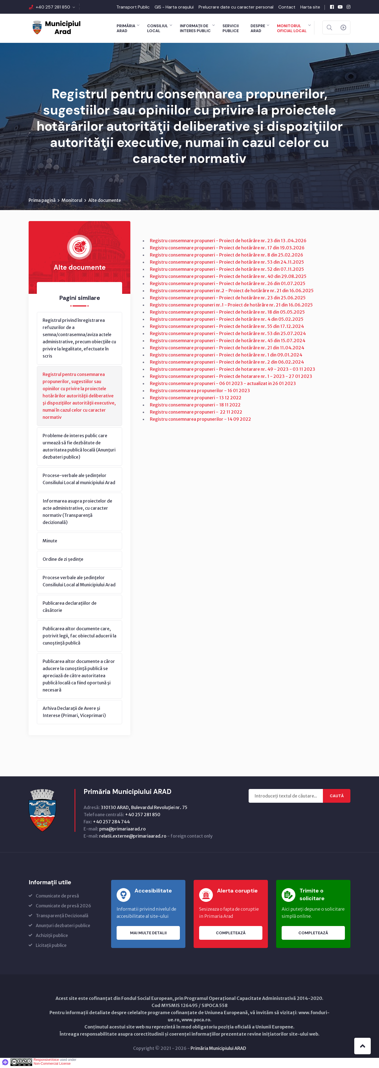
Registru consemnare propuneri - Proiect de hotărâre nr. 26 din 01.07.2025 (227, 285)
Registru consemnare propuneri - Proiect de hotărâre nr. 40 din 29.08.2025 (228, 278)
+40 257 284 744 (111, 823)
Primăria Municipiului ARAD (218, 1050)
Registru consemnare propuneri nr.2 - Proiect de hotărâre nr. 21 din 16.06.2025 (232, 292)
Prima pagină (42, 202)
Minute (50, 542)
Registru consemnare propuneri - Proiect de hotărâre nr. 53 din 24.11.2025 (227, 263)
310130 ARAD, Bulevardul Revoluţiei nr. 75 (144, 809)
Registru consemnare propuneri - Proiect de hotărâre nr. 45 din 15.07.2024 (227, 342)
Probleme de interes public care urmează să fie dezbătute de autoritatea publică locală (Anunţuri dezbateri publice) (79, 447)
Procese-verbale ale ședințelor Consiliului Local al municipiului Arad (79, 480)
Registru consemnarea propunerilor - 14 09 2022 (200, 420)
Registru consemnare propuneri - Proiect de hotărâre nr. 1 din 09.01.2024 (226, 356)
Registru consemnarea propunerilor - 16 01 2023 (200, 392)
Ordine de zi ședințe (63, 561)
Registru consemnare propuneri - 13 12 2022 (195, 399)
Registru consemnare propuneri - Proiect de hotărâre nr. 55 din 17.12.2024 (227, 328)
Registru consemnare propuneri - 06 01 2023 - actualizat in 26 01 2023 (223, 385)
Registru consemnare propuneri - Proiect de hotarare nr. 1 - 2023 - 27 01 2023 (231, 378)
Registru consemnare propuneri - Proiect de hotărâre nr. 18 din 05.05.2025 (227, 313)
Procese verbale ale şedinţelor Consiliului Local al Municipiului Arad (79, 582)
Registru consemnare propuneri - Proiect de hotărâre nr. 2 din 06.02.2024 (227, 363)
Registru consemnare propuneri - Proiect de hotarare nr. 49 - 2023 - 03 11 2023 (232, 370)
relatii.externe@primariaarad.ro (132, 837)
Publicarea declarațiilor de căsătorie (70, 608)
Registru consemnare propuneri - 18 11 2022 (195, 406)
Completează (231, 934)
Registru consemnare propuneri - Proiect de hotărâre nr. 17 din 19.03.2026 (227, 249)
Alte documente (104, 202)
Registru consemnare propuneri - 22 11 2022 (196, 413)
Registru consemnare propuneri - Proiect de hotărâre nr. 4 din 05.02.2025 (226, 321)
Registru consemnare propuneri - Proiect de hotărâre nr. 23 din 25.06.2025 (228, 299)
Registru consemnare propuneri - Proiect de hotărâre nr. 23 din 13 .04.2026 (228, 242)
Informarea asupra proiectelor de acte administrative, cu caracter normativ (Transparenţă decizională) (77, 513)
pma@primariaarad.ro (122, 830)
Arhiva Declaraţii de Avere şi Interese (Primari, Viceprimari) (74, 713)
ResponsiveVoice (46, 1061)
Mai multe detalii (148, 934)
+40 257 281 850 (53, 7)
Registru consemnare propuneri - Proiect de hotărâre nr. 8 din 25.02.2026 (226, 256)
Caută (337, 797)
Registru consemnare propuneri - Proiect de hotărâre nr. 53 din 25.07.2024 (228, 335)
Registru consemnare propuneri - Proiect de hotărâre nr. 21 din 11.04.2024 (227, 349)
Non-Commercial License (52, 1065)
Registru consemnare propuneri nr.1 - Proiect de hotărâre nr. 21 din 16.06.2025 (231, 306)
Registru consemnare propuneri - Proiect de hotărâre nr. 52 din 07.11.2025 (227, 271)
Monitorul (72, 202)
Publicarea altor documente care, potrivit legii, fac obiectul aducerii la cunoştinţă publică (79, 637)
